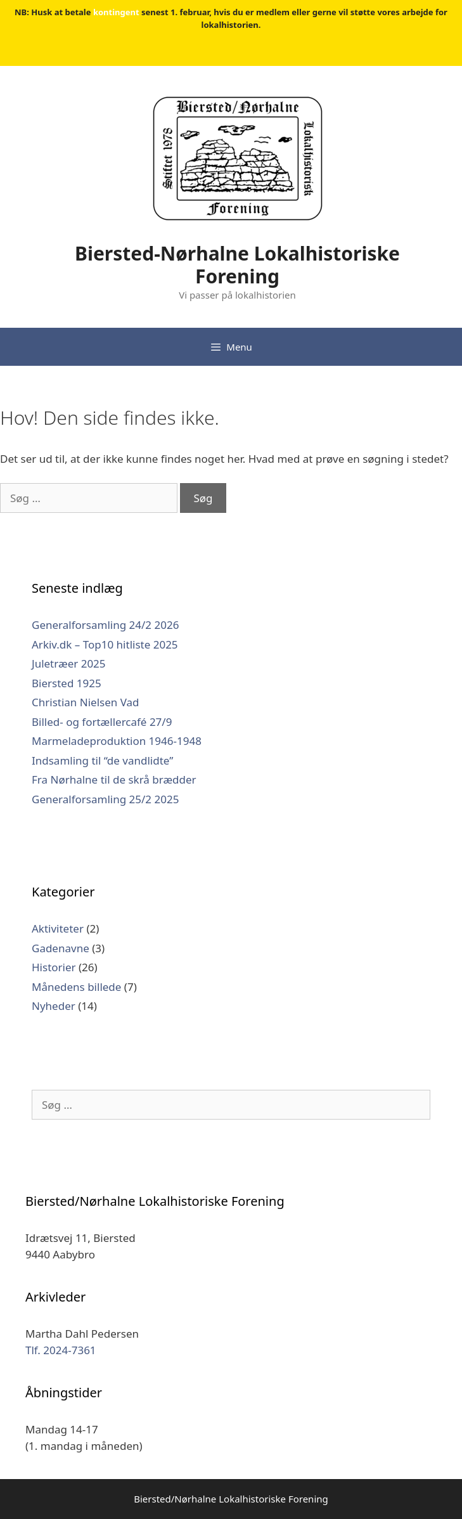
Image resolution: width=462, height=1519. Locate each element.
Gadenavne (60, 948)
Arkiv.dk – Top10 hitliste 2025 (105, 644)
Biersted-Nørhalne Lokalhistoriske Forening (237, 264)
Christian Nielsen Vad (85, 702)
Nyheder (53, 1006)
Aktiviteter (58, 928)
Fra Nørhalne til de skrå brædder (114, 779)
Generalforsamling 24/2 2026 (105, 624)
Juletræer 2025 (69, 663)
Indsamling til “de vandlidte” (102, 760)
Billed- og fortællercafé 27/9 (102, 721)
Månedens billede (76, 986)
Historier (54, 967)
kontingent (116, 12)
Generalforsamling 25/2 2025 (105, 799)
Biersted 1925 (66, 683)
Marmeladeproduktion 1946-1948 (117, 741)
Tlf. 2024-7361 (60, 1350)
